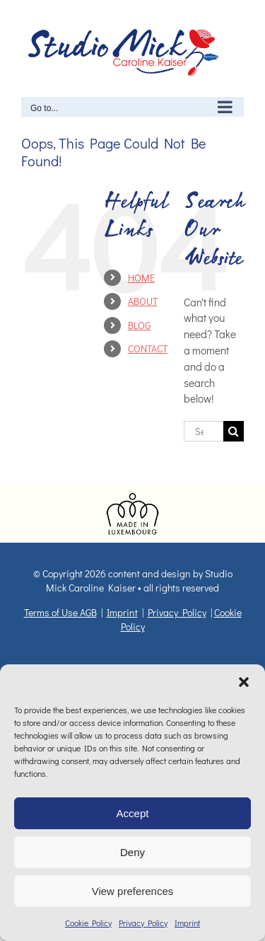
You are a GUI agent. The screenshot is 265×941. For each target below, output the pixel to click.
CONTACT (147, 348)
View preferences (133, 891)
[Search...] (203, 431)
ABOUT (143, 301)
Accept (133, 813)
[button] (244, 682)
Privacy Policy (143, 922)
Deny (132, 852)
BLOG (139, 325)
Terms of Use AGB (60, 612)
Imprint (187, 922)
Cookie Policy (88, 922)
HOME (141, 277)
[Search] (233, 431)
